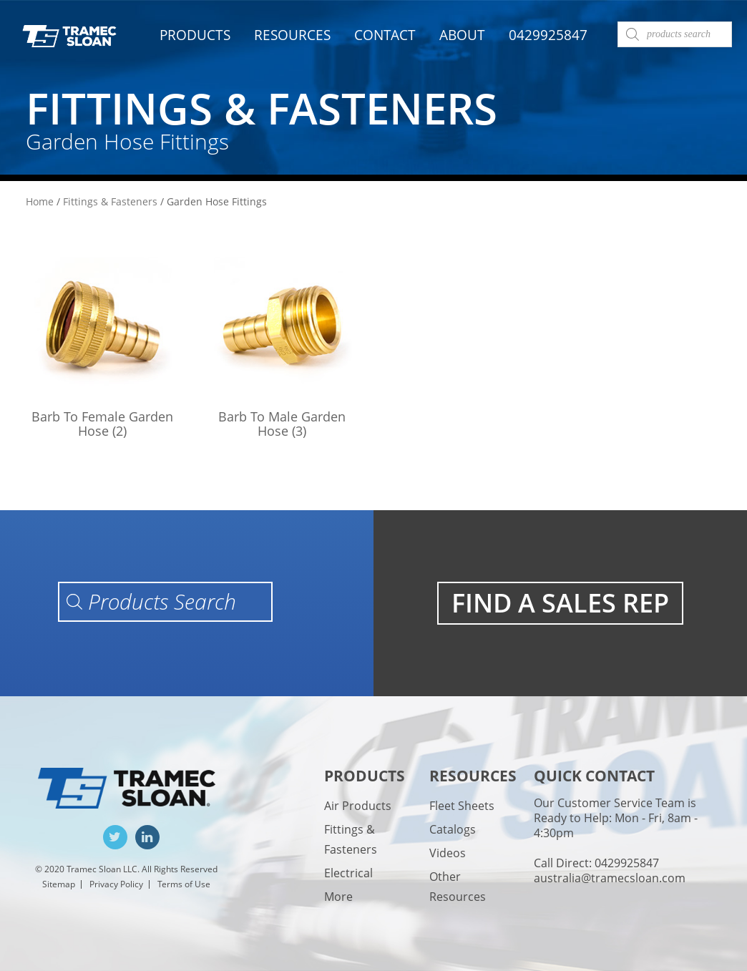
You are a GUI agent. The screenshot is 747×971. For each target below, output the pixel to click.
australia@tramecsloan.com (609, 878)
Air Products (357, 806)
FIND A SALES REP (560, 602)
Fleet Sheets (461, 806)
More (338, 896)
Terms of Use (183, 884)
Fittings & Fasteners (110, 201)
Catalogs (452, 829)
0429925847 (548, 35)
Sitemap (58, 884)
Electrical (348, 873)
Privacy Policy (116, 884)
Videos (447, 853)
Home (40, 201)
